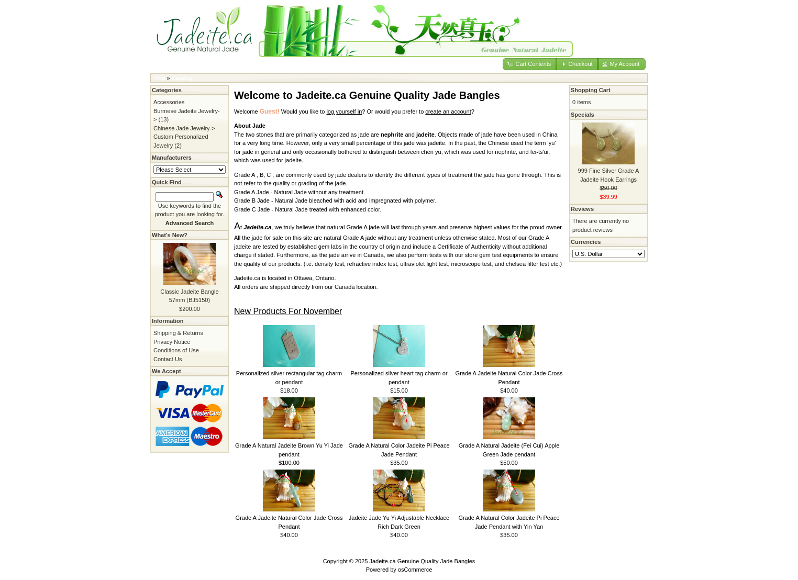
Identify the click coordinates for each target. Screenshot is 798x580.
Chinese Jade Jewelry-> (184, 128)
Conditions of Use (176, 350)
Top (160, 78)
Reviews (582, 209)
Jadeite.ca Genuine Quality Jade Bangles (422, 561)
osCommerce (415, 569)
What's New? (169, 235)
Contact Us (167, 359)
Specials (582, 114)
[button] (530, 64)
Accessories (168, 102)
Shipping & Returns (178, 333)
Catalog (182, 78)
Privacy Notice (171, 342)
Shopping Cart (591, 90)
